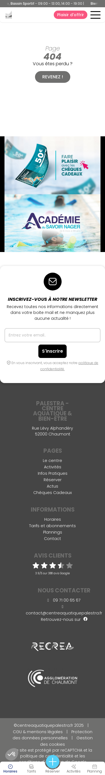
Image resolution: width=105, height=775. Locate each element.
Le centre (52, 460)
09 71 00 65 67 (63, 600)
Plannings (52, 532)
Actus (52, 486)
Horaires (52, 519)
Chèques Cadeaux (52, 492)
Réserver (53, 480)
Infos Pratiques (52, 473)
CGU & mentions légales (38, 732)
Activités (52, 467)
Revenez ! (52, 77)
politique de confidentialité (46, 756)
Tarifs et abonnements (52, 526)
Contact (52, 538)
